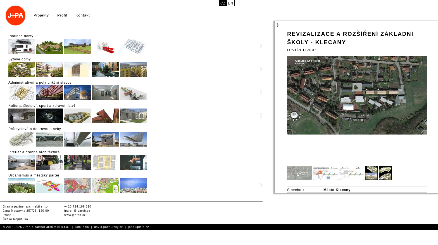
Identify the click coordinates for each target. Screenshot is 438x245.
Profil (62, 15)
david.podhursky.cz (108, 226)
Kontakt (83, 15)
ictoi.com (82, 226)
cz (222, 3)
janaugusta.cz (138, 226)
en (230, 3)
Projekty (41, 15)
